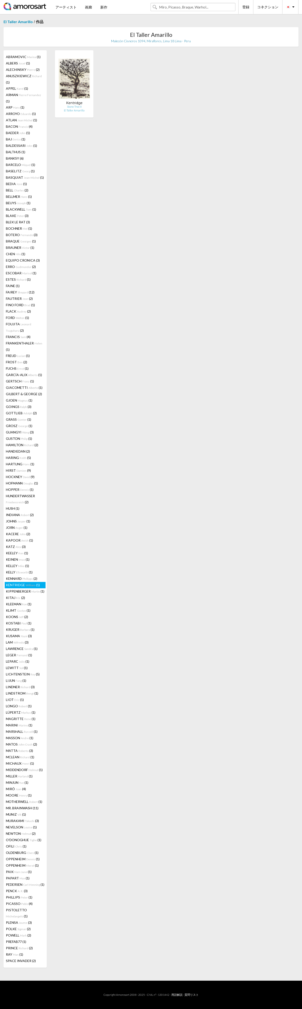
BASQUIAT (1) (25, 177)
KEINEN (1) (17, 559)
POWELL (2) (18, 935)
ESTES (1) (18, 279)
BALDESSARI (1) (21, 146)
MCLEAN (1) (20, 757)
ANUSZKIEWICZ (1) (24, 79)
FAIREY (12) (20, 292)
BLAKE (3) (17, 216)
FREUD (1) (18, 356)
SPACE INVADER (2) (21, 961)
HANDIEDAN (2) (18, 451)
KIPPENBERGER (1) (25, 591)
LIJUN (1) (16, 680)
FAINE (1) (13, 286)
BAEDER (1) (18, 133)
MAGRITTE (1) (20, 719)
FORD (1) (17, 318)
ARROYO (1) (21, 114)
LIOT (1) (15, 700)
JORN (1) (16, 528)
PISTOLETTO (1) (17, 913)
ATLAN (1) (21, 120)
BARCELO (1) (20, 165)
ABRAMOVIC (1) (23, 57)
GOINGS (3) (18, 407)
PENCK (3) (17, 891)
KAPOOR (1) (19, 540)
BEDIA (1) (16, 184)
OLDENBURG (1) (22, 853)
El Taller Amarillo (18, 21)
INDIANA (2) (20, 515)
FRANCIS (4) (18, 337)
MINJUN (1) (17, 782)
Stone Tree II (74, 106)
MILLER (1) (19, 776)
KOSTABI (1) (18, 623)
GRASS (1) (18, 419)
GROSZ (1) (19, 426)
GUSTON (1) (19, 439)
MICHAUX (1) (20, 763)
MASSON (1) (19, 738)
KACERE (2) (18, 534)
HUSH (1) (12, 508)
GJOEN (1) (19, 400)
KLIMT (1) (18, 610)
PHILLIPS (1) (19, 897)
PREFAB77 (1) (16, 942)
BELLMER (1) (19, 197)
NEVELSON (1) (21, 827)
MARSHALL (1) (22, 731)
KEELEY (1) (17, 553)
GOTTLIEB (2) (21, 413)
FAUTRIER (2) (19, 299)
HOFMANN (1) (22, 483)
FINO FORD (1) (20, 305)
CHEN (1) (15, 254)
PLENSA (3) (19, 922)
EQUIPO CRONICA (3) (23, 260)
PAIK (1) (19, 872)
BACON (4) (19, 126)
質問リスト (192, 994)
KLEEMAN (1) (18, 604)
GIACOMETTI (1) (24, 388)
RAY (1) (14, 954)
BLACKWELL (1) (21, 209)
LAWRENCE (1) (22, 649)
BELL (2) (17, 190)
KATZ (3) (16, 547)
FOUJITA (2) (18, 327)
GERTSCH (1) (20, 381)
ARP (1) (15, 107)
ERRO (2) (21, 267)
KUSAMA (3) (19, 636)
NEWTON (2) (21, 833)
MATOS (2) (21, 744)
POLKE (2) (18, 929)
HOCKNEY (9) (20, 477)
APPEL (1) (17, 88)
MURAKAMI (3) (22, 821)
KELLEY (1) (17, 566)
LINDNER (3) (20, 687)
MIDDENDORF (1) (24, 770)
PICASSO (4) (19, 904)
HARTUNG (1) (20, 464)
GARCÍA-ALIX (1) (24, 375)
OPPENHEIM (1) (23, 859)
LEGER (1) (19, 655)
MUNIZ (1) (16, 814)
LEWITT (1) (17, 668)
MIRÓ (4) (16, 789)
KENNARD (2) (21, 579)
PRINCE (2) (19, 948)
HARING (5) (18, 458)
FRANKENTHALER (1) (24, 346)
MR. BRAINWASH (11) (22, 808)
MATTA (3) (19, 751)
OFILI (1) (16, 846)
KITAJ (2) (15, 598)
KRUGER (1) (20, 629)
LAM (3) (17, 642)
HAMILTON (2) (22, 445)
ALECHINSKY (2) (23, 70)
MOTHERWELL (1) (24, 802)
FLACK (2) (18, 311)
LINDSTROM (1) (22, 693)
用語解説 (177, 994)
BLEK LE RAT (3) (18, 222)
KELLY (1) (19, 572)
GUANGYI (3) (20, 432)
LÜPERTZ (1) (20, 712)
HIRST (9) (18, 470)
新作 (103, 7)
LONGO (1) (19, 706)
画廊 (88, 7)
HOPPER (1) (20, 490)
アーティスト (66, 7)
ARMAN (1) (23, 98)
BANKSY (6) (15, 158)
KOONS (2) (17, 617)
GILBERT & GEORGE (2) (24, 394)
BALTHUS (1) (15, 152)
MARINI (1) (19, 725)
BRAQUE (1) (21, 241)
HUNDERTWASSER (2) (20, 499)
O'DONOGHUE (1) (23, 840)
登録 (245, 7)
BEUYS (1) (18, 203)
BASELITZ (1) (20, 171)
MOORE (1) (19, 795)
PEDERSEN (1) (25, 884)
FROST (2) (16, 362)
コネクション (267, 7)
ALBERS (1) (18, 63)
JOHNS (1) (18, 521)
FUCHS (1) (17, 368)
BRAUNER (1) (20, 248)
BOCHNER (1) (19, 228)
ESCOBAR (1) (21, 273)
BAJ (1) (15, 139)
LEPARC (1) (17, 661)
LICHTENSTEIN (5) (23, 674)
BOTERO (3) (22, 235)
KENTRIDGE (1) (23, 585)
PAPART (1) (17, 878)
